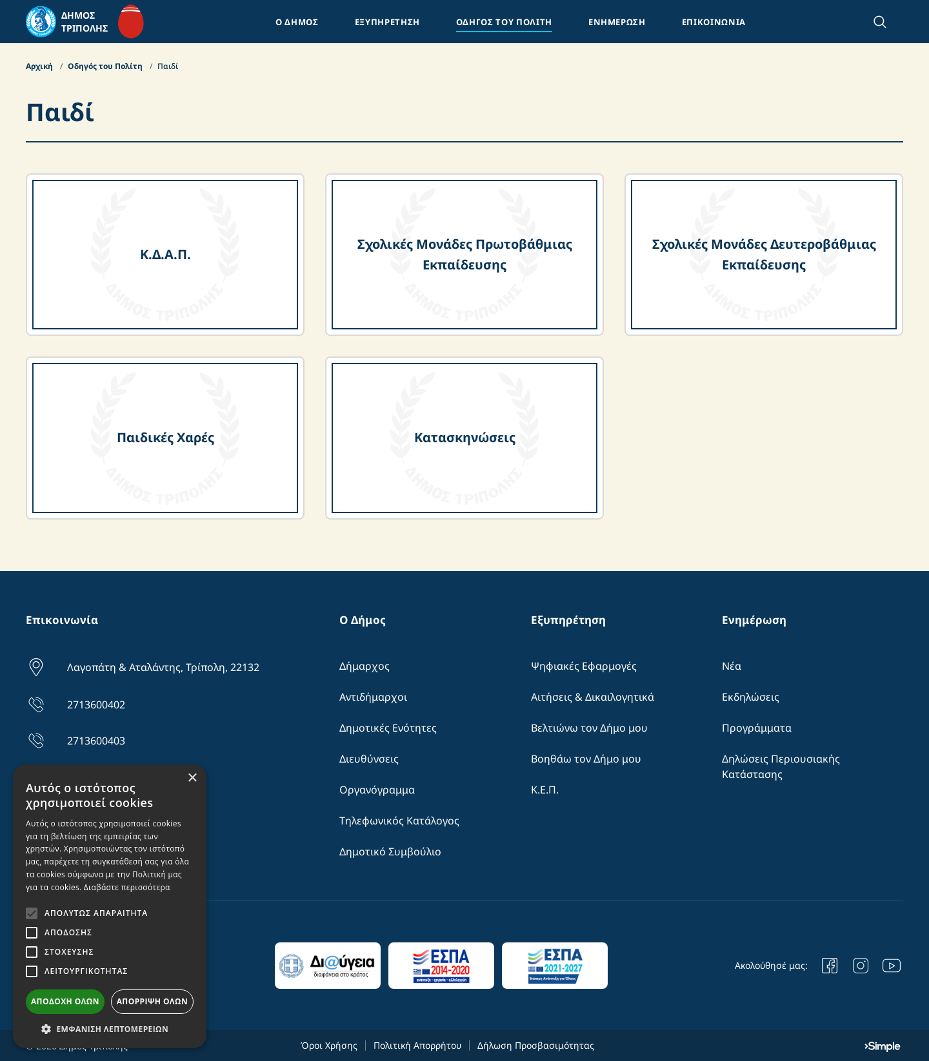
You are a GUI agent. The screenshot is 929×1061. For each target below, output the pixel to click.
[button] (110, 1028)
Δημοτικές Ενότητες (388, 728)
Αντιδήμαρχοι (373, 697)
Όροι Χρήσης (329, 1045)
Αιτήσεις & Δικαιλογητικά (592, 697)
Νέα (731, 666)
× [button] (192, 778)
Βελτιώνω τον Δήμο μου (589, 728)
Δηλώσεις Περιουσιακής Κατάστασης (781, 766)
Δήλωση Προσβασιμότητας (535, 1045)
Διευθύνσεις (369, 759)
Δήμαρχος (364, 666)
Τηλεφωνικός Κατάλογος (399, 820)
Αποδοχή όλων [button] (65, 1001)
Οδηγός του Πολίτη (106, 66)
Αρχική (40, 66)
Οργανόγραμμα (377, 790)
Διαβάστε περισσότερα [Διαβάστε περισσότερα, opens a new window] (127, 887)
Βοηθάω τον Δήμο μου (586, 759)
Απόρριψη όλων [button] (152, 1001)
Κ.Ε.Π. (545, 790)
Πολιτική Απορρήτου (417, 1045)
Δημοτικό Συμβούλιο (390, 851)
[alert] (109, 906)
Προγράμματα (757, 728)
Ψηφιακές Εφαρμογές (584, 666)
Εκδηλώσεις (750, 697)
